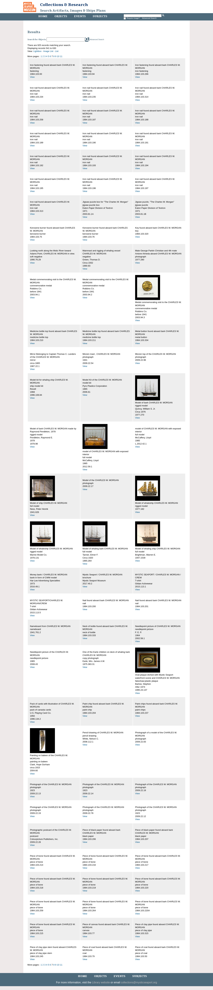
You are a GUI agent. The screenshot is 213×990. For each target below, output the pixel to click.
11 (61, 56)
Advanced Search (149, 18)
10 (58, 56)
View (32, 77)
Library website (101, 982)
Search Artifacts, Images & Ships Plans (73, 10)
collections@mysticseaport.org (139, 982)
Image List (48, 51)
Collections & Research (64, 4)
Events (80, 16)
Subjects (100, 16)
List (56, 51)
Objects (60, 16)
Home (42, 16)
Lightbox (37, 51)
